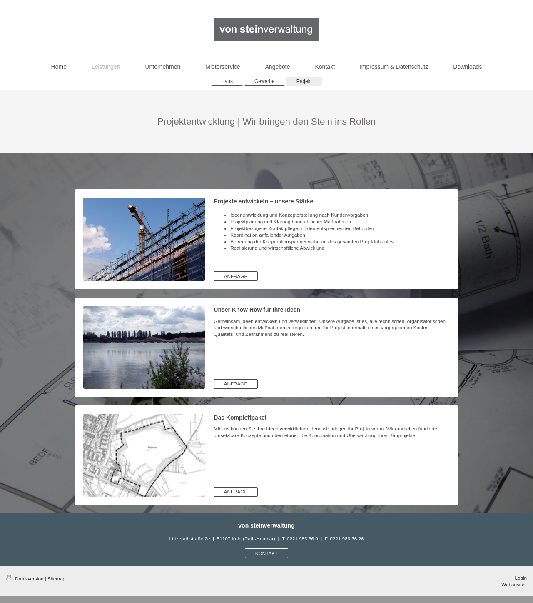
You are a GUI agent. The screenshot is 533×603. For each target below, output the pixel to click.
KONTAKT (266, 553)
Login (521, 577)
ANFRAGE (236, 276)
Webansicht (514, 584)
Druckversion (25, 578)
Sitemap (56, 578)
